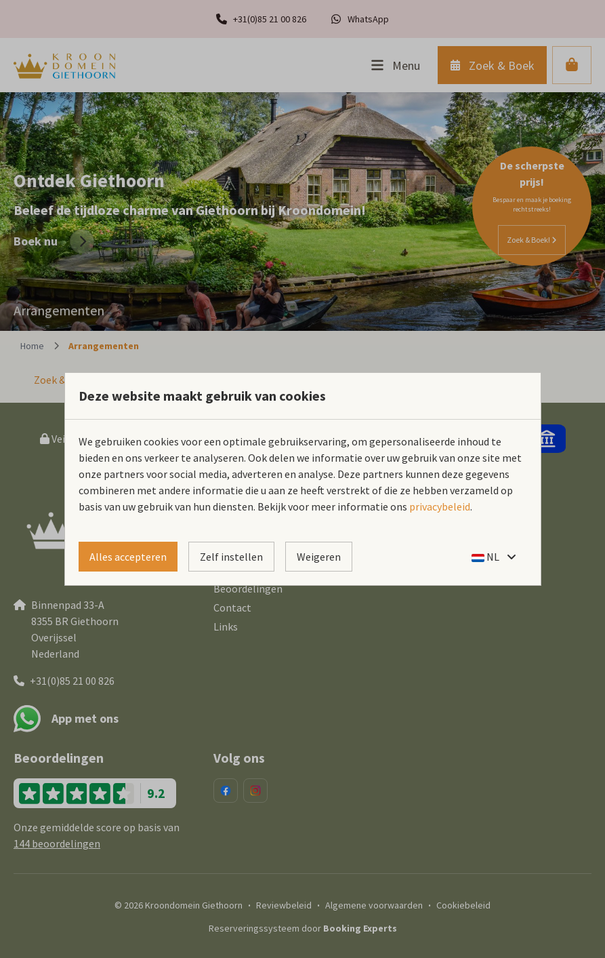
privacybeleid (439, 506)
